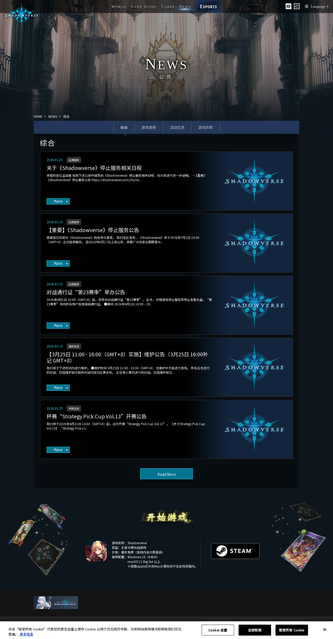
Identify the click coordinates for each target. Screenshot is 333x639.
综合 (124, 127)
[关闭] (324, 631)
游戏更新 (149, 127)
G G (144, 6)
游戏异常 (205, 127)
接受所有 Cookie (291, 631)
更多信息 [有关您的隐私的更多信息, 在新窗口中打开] (26, 636)
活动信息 (177, 127)
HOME (38, 116)
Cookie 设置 (217, 631)
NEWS (52, 116)
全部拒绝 (255, 631)
